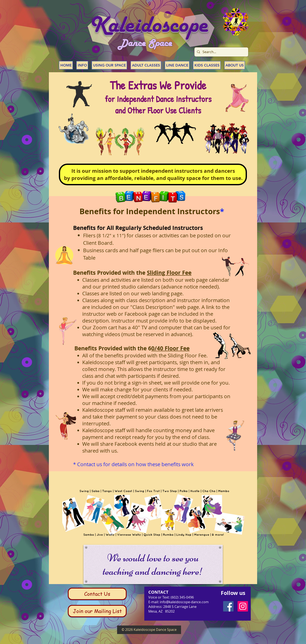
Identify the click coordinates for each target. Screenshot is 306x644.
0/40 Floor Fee (170, 348)
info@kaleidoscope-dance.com (184, 602)
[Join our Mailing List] (97, 611)
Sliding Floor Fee (169, 272)
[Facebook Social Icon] (228, 606)
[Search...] (221, 52)
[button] (82, 65)
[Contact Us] (97, 594)
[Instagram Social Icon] (243, 606)
